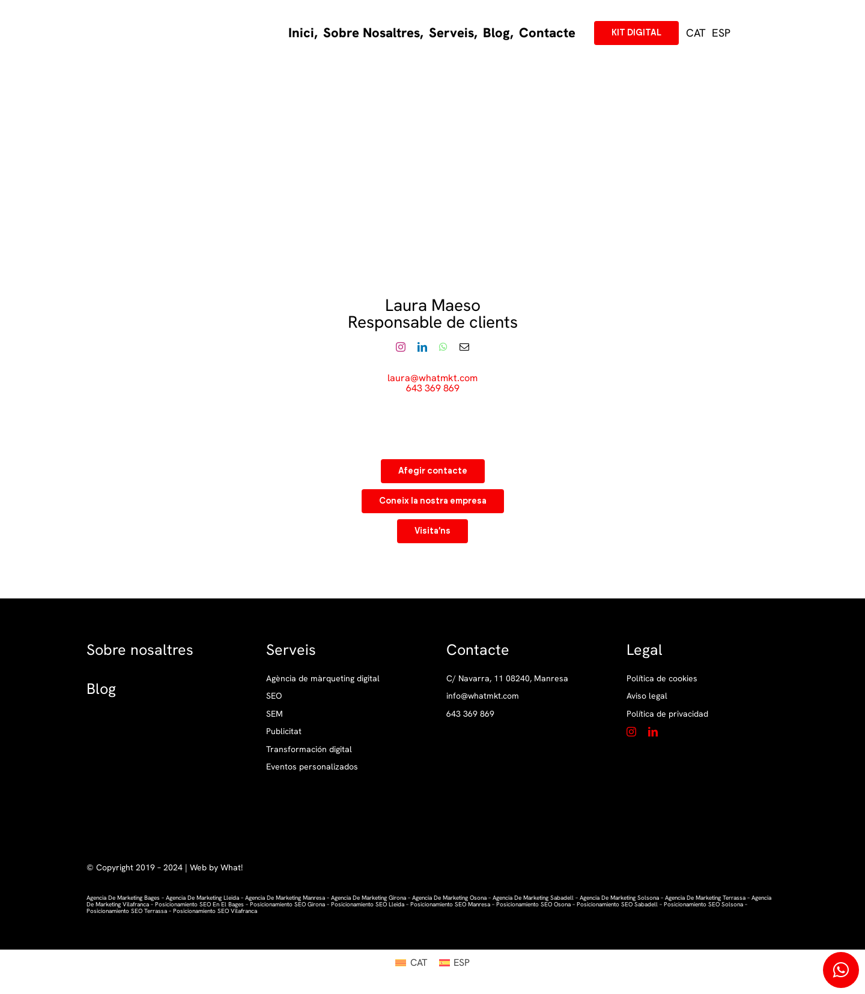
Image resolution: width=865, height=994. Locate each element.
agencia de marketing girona (368, 898)
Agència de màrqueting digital (323, 678)
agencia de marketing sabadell (533, 898)
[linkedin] (653, 731)
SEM (274, 713)
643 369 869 (433, 388)
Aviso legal (647, 695)
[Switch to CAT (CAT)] (410, 962)
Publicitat (284, 731)
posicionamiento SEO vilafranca (215, 911)
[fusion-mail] (464, 347)
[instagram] (631, 731)
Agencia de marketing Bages (123, 898)
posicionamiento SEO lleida (367, 904)
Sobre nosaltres (139, 650)
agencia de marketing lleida (201, 898)
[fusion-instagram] (400, 347)
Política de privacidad (667, 713)
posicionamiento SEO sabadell (617, 904)
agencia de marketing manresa (285, 898)
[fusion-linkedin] (422, 347)
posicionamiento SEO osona (533, 904)
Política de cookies (662, 678)
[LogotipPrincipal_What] (138, 17)
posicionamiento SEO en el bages (199, 904)
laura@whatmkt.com (432, 378)
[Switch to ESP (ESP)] (721, 33)
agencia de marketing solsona (619, 898)
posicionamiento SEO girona (287, 904)
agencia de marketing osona (449, 898)
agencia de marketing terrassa (705, 898)
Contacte (477, 650)
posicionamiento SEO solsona (703, 904)
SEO (274, 695)
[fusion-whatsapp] (443, 347)
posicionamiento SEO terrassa (126, 911)
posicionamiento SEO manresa (450, 904)
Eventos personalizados (312, 766)
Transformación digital (309, 749)
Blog (101, 689)
